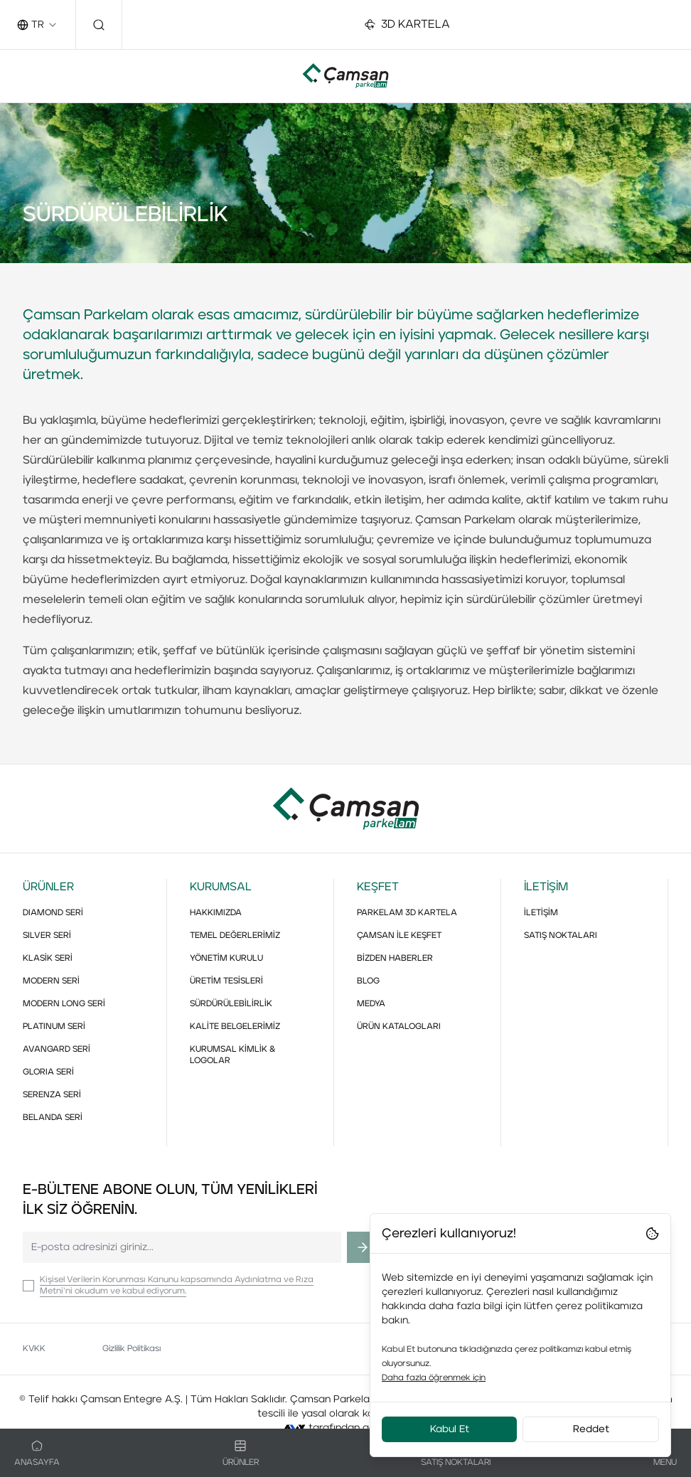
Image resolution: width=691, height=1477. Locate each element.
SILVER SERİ (47, 936)
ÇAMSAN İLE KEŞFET (399, 936)
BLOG (368, 981)
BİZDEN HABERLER (395, 958)
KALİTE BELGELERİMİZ (235, 1027)
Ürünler (241, 1453)
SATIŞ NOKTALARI (560, 936)
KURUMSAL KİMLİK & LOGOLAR (233, 1055)
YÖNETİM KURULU (226, 958)
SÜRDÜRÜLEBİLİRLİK (231, 1004)
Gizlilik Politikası (131, 1349)
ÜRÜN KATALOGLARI (399, 1027)
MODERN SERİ (51, 981)
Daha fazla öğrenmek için (434, 1378)
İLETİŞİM (541, 913)
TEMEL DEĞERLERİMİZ (235, 936)
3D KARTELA (407, 25)
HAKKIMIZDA (216, 913)
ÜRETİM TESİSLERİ (226, 981)
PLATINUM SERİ (54, 1027)
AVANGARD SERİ (56, 1049)
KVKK (34, 1349)
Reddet (591, 1429)
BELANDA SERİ (52, 1118)
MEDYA (371, 1004)
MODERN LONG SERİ (64, 1004)
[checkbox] (28, 1285)
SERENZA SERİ (52, 1095)
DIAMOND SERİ (53, 913)
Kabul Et (449, 1429)
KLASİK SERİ (48, 958)
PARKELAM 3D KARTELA (407, 913)
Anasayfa (37, 1453)
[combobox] (37, 25)
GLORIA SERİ (48, 1072)
